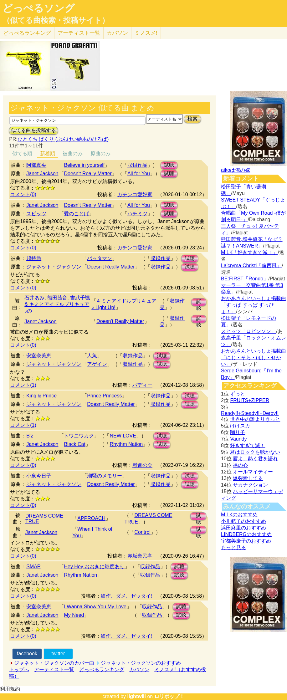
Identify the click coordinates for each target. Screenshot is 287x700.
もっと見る (233, 547)
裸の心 (240, 465)
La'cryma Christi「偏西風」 (251, 265)
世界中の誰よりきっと (255, 419)
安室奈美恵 (38, 355)
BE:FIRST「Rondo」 (244, 278)
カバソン (117, 33)
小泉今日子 (38, 475)
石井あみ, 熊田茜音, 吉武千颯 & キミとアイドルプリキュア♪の (57, 304)
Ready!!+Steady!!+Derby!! (250, 413)
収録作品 (137, 165)
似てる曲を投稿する (33, 130)
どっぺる (27, 33)
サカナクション (250, 485)
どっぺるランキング (101, 669)
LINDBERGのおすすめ (246, 534)
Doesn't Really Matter (87, 173)
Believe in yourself (84, 165)
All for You (138, 173)
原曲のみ (100, 153)
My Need (74, 615)
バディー (142, 385)
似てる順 (22, 153)
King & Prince (41, 395)
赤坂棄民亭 (139, 556)
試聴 (169, 165)
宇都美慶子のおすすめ (246, 541)
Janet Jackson (42, 173)
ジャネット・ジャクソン (53, 266)
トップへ (19, 669)
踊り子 (237, 432)
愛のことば (76, 213)
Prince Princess (104, 395)
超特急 (33, 258)
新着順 (47, 153)
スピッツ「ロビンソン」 (248, 331)
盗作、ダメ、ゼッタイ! (126, 596)
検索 (192, 118)
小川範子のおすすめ (243, 521)
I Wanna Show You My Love (95, 606)
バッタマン (99, 258)
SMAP (33, 566)
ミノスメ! (146, 33)
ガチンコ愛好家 (134, 194)
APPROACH (91, 518)
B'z (29, 435)
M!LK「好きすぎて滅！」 (249, 252)
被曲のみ (73, 153)
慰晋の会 (142, 465)
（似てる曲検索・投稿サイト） (56, 20)
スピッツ (36, 213)
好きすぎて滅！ (247, 445)
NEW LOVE (123, 435)
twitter (58, 653)
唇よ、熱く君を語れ (255, 458)
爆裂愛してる (248, 478)
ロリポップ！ (169, 696)
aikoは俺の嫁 (235, 170)
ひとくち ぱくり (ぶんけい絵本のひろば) (63, 139)
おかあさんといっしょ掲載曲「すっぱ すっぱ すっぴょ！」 (253, 305)
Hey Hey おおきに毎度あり (94, 566)
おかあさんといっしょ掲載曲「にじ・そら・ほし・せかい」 (253, 357)
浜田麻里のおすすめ (243, 527)
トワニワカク (79, 435)
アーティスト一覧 (54, 669)
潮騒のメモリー (104, 475)
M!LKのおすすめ (239, 514)
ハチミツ (137, 213)
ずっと (237, 393)
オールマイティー (253, 471)
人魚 (92, 355)
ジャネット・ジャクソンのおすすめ (141, 663)
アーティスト (79, 33)
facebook (27, 653)
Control (142, 532)
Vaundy (238, 439)
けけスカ (240, 425)
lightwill (136, 696)
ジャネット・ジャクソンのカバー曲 (54, 663)
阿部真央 (36, 165)
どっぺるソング (39, 8)
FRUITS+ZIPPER (249, 400)
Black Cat (74, 444)
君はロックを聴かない (255, 452)
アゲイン (97, 364)
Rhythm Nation (126, 444)
